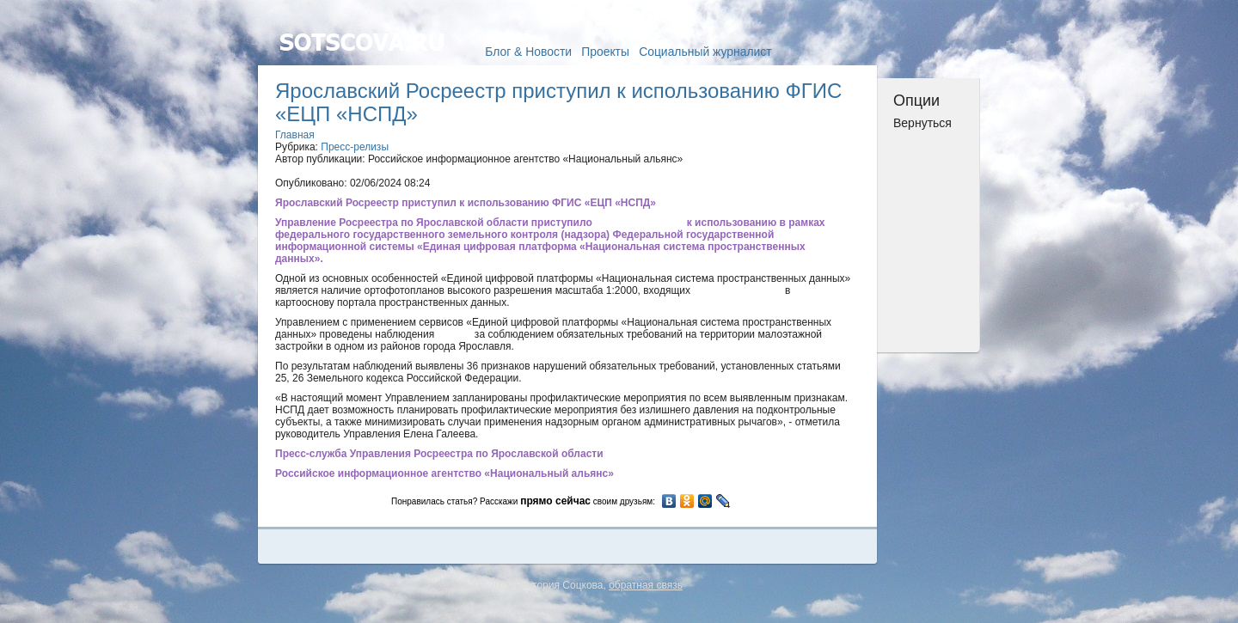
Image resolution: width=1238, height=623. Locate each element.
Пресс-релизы (355, 147)
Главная (295, 135)
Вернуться (922, 123)
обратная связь (646, 585)
